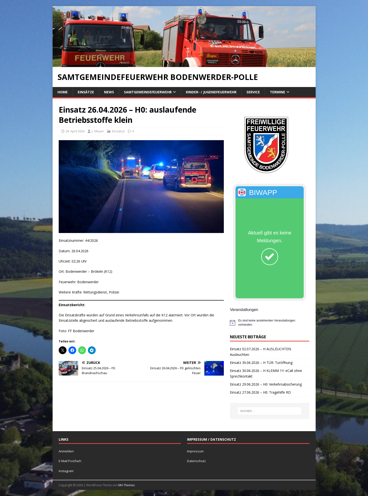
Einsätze (86, 92)
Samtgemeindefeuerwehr (148, 92)
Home (62, 92)
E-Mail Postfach (70, 461)
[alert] (269, 323)
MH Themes (126, 485)
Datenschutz (196, 461)
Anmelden (66, 451)
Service (253, 92)
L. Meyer (98, 131)
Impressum (195, 451)
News (109, 92)
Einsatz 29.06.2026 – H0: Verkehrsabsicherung (266, 384)
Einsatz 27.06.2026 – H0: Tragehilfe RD (260, 392)
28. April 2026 (75, 131)
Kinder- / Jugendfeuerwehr (211, 92)
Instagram (66, 471)
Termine (277, 92)
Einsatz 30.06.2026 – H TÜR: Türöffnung (261, 362)
